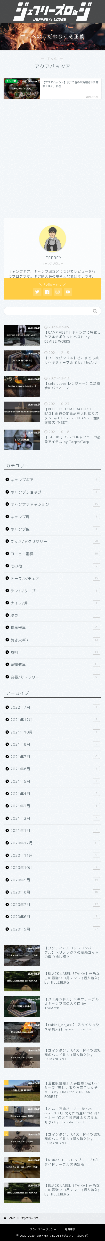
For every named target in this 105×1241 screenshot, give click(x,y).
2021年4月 (55, 793)
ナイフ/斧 (55, 603)
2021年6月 (55, 768)
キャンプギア (55, 479)
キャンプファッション (55, 504)
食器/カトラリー (55, 677)
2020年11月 (55, 855)
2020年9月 (55, 880)
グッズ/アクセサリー (55, 541)
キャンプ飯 (55, 529)
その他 (55, 566)
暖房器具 (55, 627)
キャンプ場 (55, 516)
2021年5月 (55, 781)
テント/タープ (55, 590)
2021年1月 (55, 830)
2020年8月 (55, 892)
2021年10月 (55, 732)
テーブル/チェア (55, 578)
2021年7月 (55, 756)
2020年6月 (55, 916)
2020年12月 (55, 843)
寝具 (55, 615)
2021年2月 (55, 818)
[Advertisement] (52, 158)
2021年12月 (55, 719)
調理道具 (55, 664)
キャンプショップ (55, 492)
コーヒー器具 (55, 553)
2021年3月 (55, 806)
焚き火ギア (55, 640)
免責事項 (70, 1229)
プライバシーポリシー (43, 1229)
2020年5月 (55, 929)
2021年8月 (55, 744)
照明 (55, 652)
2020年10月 (55, 867)
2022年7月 (55, 707)
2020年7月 (55, 904)
